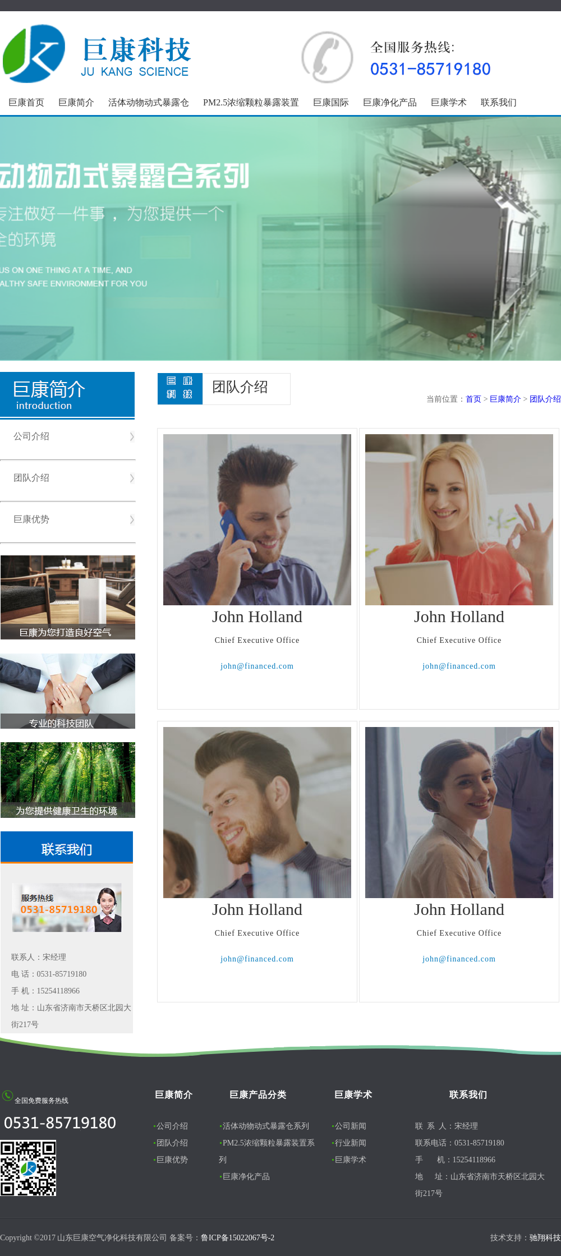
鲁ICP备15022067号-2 (237, 1238)
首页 (473, 399)
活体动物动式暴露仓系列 (266, 1126)
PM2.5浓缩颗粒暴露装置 (251, 102)
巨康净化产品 (390, 102)
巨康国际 (331, 102)
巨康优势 (31, 519)
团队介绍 (31, 477)
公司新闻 (350, 1126)
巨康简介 (76, 102)
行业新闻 (350, 1143)
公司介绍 (31, 436)
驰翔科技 (545, 1238)
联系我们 (499, 102)
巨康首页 (26, 102)
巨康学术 (449, 102)
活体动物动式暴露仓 (148, 102)
